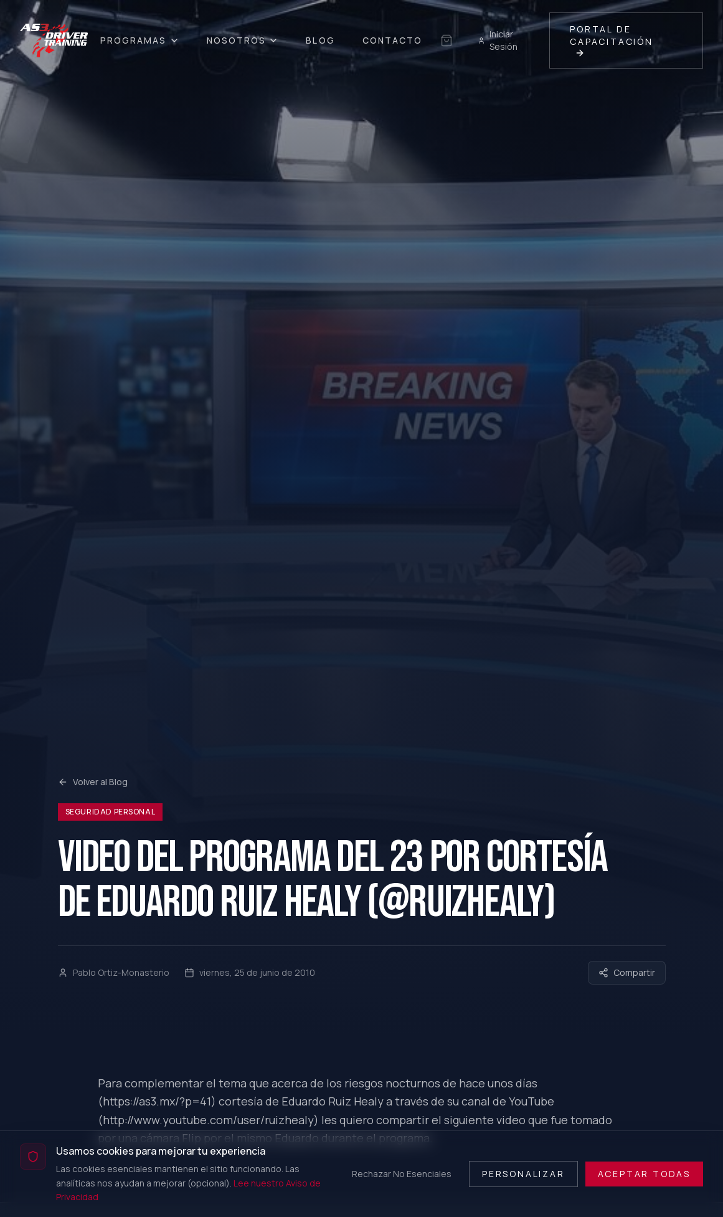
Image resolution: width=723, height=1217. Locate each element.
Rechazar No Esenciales (401, 1174)
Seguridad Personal (110, 811)
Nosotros (243, 40)
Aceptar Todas (644, 1174)
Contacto (392, 40)
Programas (139, 40)
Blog (320, 40)
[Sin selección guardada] (446, 40)
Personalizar (523, 1174)
